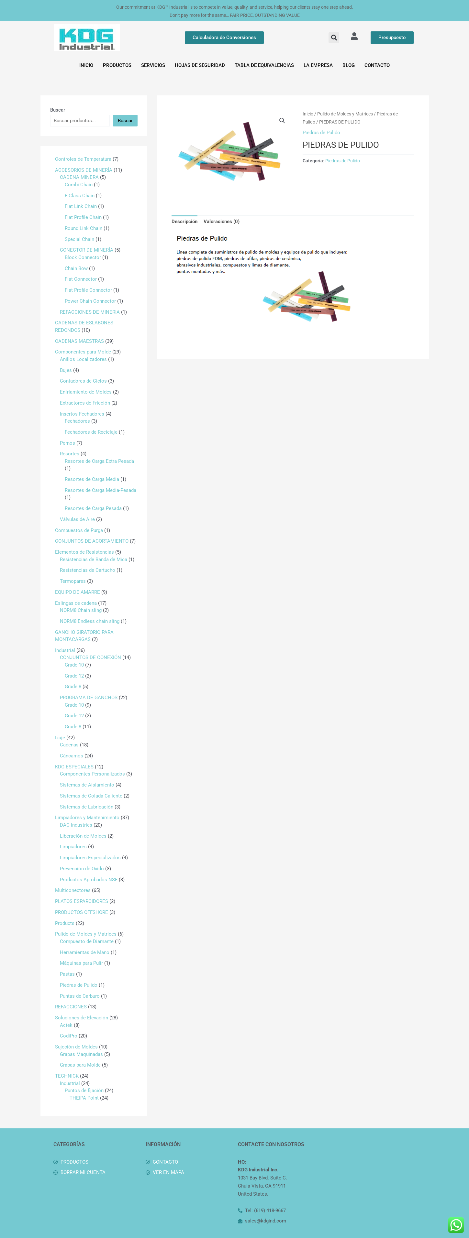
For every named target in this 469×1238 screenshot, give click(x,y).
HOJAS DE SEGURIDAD (200, 65)
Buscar (57, 110)
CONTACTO (377, 65)
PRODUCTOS (117, 65)
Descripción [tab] (184, 221)
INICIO (86, 65)
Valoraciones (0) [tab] (222, 221)
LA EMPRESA (318, 65)
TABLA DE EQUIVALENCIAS (264, 65)
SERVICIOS (153, 65)
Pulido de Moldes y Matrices (345, 113)
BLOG (348, 65)
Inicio (308, 113)
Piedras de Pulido (321, 133)
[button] (334, 37)
